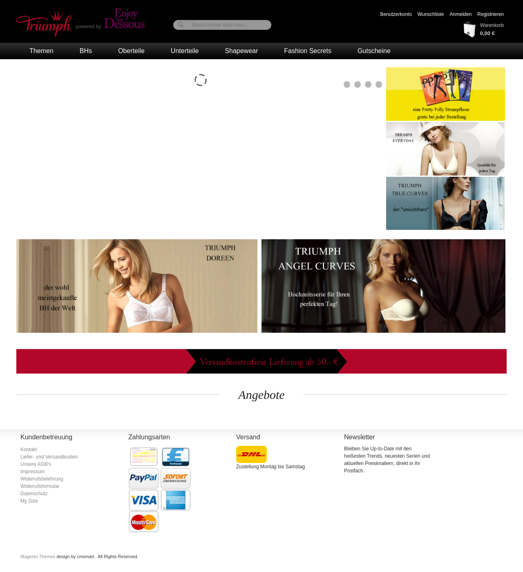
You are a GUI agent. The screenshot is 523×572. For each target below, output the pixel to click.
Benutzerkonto (395, 14)
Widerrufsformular (39, 486)
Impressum (32, 471)
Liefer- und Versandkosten (49, 457)
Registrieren (490, 14)
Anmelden (460, 14)
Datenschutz (34, 493)
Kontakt (28, 449)
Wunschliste (431, 14)
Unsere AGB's (35, 464)
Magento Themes (38, 556)
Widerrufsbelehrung (41, 479)
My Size (29, 501)
